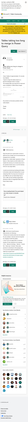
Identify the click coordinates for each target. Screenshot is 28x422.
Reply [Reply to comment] (13, 211)
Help (18, 20)
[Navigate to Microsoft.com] (5, 14)
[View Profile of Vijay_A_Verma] (12, 221)
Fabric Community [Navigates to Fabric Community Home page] (16, 14)
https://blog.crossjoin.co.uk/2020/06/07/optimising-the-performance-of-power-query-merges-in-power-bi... (13, 255)
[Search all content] (16, 24)
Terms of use (3, 410)
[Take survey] (7, 304)
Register (8, 20)
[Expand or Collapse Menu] (2, 17)
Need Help (9, 114)
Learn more (4, 9)
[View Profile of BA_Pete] (11, 140)
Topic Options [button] (21, 51)
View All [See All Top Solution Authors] (5, 335)
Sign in (13, 20)
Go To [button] (23, 20)
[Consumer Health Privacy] (14, 418)
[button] (14, 51)
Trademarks (3, 413)
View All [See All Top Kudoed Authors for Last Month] (5, 365)
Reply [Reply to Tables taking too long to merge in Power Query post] (13, 121)
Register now (16, 33)
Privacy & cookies (4, 408)
